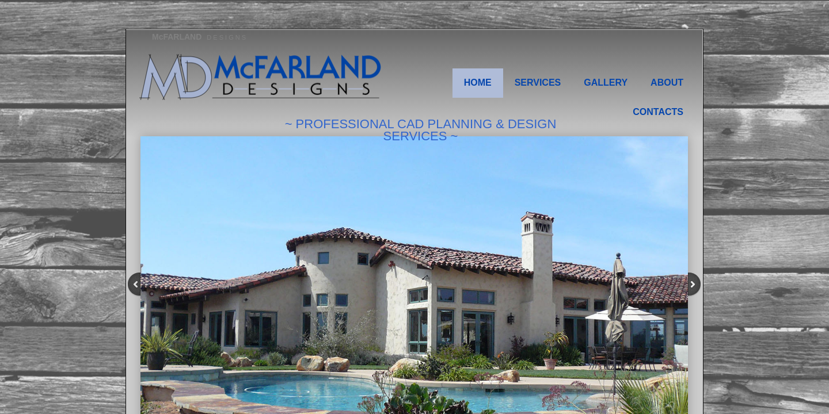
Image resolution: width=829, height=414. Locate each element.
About (667, 82)
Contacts (658, 112)
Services (538, 82)
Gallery (606, 82)
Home (478, 82)
